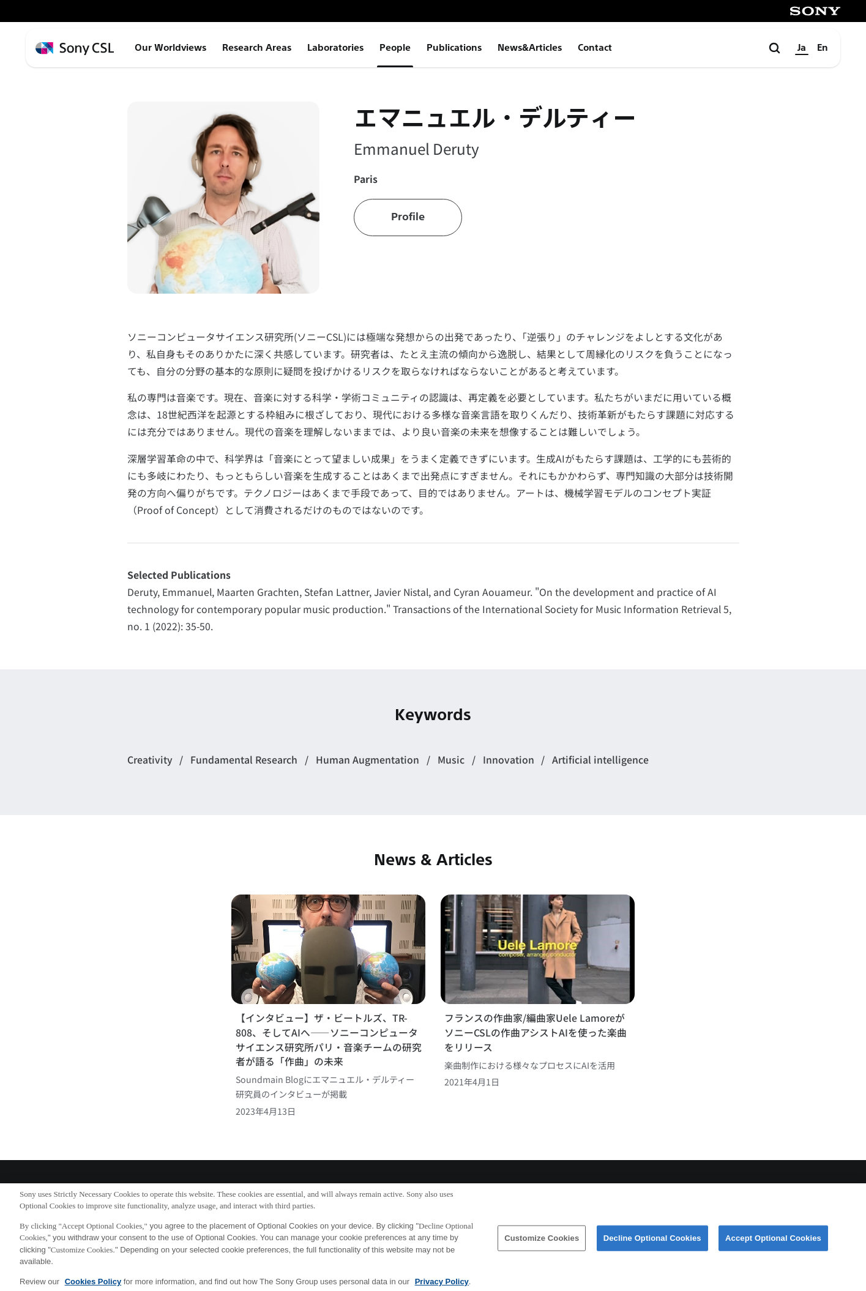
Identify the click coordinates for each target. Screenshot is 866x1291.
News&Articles (530, 48)
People (395, 48)
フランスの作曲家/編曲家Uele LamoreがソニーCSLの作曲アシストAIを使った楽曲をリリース (535, 1032)
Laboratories (335, 48)
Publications (454, 48)
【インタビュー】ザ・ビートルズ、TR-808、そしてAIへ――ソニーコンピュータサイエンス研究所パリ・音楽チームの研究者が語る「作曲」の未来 (329, 1039)
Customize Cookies (541, 1243)
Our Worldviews (170, 48)
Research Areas (256, 48)
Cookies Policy (93, 1286)
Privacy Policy (442, 1286)
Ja (801, 48)
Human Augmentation (369, 760)
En (822, 48)
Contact (595, 48)
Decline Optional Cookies (652, 1243)
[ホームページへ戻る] (74, 48)
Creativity (151, 760)
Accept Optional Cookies (773, 1243)
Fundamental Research (245, 760)
